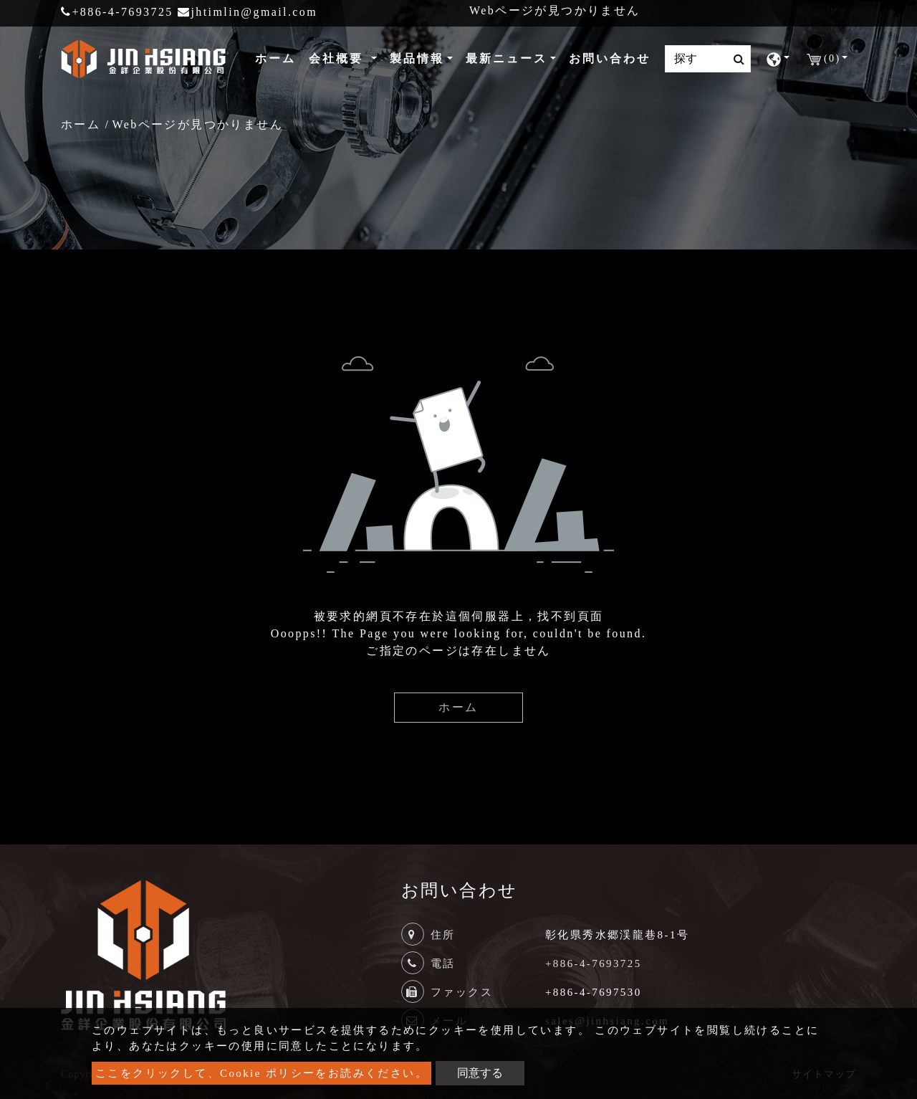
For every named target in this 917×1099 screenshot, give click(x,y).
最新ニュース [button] (506, 58)
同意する (480, 1073)
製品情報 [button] (417, 58)
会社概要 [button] (338, 58)
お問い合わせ (609, 58)
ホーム (278, 57)
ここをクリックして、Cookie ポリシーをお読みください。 (261, 1073)
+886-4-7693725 (117, 12)
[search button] (734, 59)
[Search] (708, 58)
